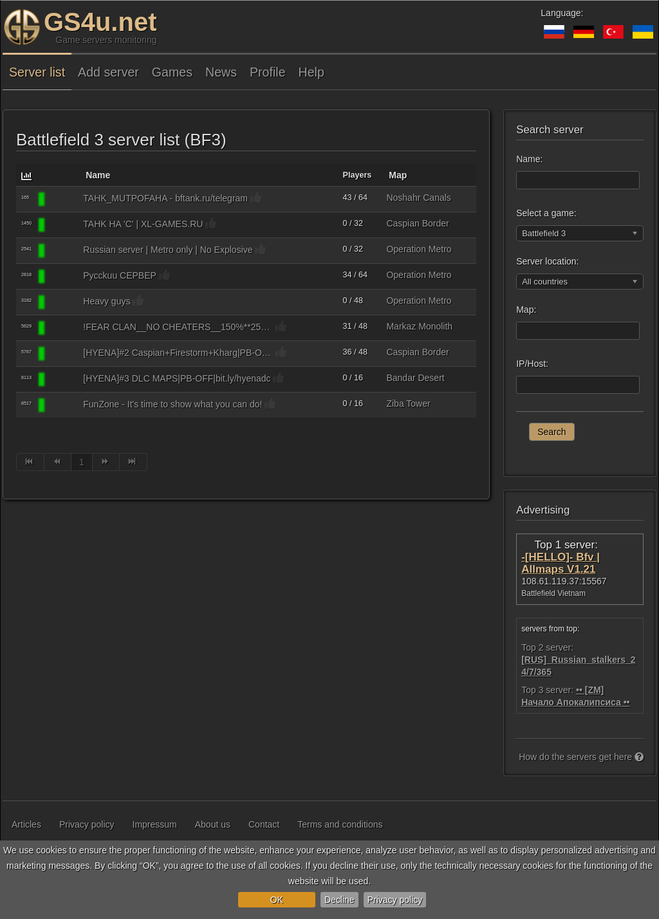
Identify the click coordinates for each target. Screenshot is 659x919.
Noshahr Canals (418, 197)
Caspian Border (417, 223)
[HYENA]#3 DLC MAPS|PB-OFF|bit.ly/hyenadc (176, 378)
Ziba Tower (408, 403)
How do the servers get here (581, 757)
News (221, 72)
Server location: (547, 261)
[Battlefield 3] (63, 199)
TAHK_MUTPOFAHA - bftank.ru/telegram (165, 198)
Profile (268, 72)
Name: (529, 159)
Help (311, 72)
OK (276, 900)
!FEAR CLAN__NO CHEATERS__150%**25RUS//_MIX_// (178, 327)
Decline (339, 900)
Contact (263, 824)
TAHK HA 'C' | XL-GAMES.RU (143, 224)
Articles (26, 824)
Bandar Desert (415, 378)
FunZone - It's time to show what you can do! (172, 404)
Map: (526, 309)
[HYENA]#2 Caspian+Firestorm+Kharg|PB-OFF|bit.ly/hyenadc (178, 353)
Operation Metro (418, 249)
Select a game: (546, 213)
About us (212, 824)
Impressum (155, 824)
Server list (37, 72)
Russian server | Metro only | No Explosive (167, 250)
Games (172, 72)
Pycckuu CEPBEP (119, 275)
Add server (108, 72)
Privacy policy (395, 900)
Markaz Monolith (419, 326)
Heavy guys (106, 301)
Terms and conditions (339, 824)
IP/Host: (532, 363)
